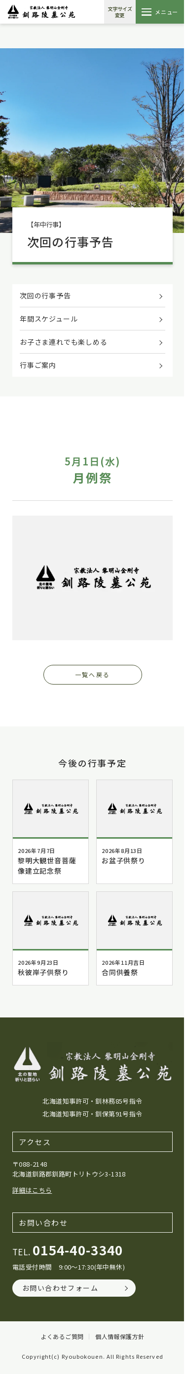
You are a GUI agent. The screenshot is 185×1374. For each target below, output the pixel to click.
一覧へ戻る (93, 674)
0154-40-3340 (78, 1250)
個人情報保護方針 (119, 1337)
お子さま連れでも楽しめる (64, 342)
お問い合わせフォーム (60, 1288)
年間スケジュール (48, 319)
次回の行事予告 (45, 295)
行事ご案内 (38, 365)
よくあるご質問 (62, 1337)
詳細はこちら (32, 1190)
